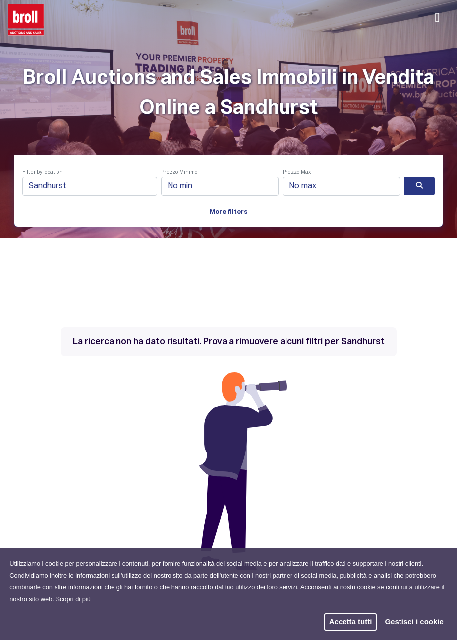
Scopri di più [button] (73, 599)
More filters (229, 212)
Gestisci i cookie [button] (414, 621)
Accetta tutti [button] (350, 621)
